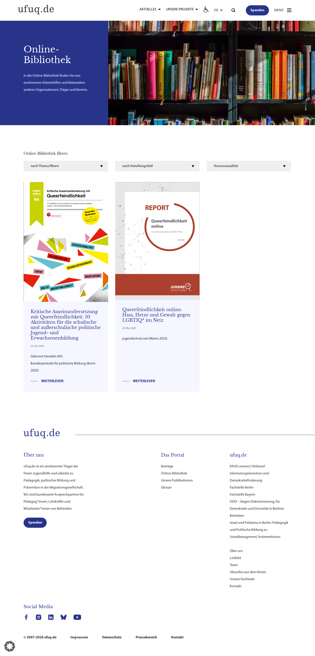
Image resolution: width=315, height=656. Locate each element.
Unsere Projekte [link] (180, 9)
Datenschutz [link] (112, 637)
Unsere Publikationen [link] (177, 480)
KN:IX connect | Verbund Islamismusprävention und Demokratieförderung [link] (249, 473)
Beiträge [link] (167, 466)
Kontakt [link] (235, 586)
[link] (36, 9)
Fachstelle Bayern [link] (242, 494)
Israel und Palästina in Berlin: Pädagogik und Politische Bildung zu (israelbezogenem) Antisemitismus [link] (259, 530)
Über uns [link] (236, 551)
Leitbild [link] (235, 558)
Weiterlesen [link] (52, 381)
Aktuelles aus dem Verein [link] (248, 572)
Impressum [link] (79, 637)
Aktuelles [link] (147, 9)
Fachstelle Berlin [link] (242, 487)
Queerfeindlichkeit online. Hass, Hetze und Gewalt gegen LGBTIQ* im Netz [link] (156, 315)
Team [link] (234, 565)
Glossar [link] (166, 487)
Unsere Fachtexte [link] (242, 579)
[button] (9, 646)
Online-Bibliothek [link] (174, 473)
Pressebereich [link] (146, 637)
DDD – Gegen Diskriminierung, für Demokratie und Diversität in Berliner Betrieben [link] (257, 509)
